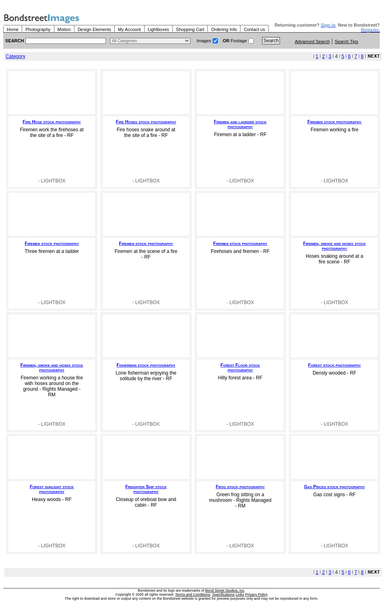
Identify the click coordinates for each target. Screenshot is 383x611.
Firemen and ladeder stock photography (240, 124)
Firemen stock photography (334, 121)
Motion (64, 29)
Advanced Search (312, 41)
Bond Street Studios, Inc (224, 590)
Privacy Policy (256, 594)
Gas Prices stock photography (334, 486)
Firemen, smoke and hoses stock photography (334, 246)
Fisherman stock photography (146, 364)
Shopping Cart (190, 29)
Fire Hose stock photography (52, 121)
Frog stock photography (240, 486)
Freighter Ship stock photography (146, 489)
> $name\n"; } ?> (150, 41)
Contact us (254, 29)
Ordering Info (224, 29)
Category (15, 56)
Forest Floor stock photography (240, 367)
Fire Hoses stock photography (146, 121)
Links (240, 594)
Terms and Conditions (192, 594)
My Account (129, 29)
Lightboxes (158, 29)
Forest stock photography (334, 364)
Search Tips (346, 41)
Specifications (223, 594)
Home (13, 29)
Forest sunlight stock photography (52, 489)
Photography (37, 29)
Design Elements (94, 29)
